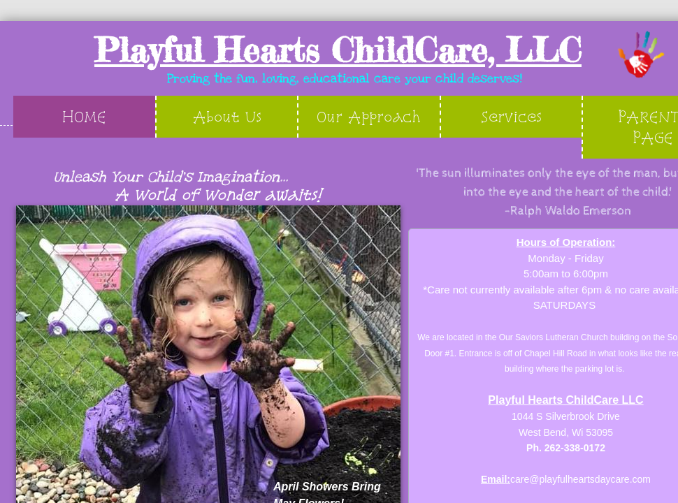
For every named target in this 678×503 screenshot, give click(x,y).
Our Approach (369, 116)
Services (511, 116)
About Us (227, 116)
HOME (84, 116)
